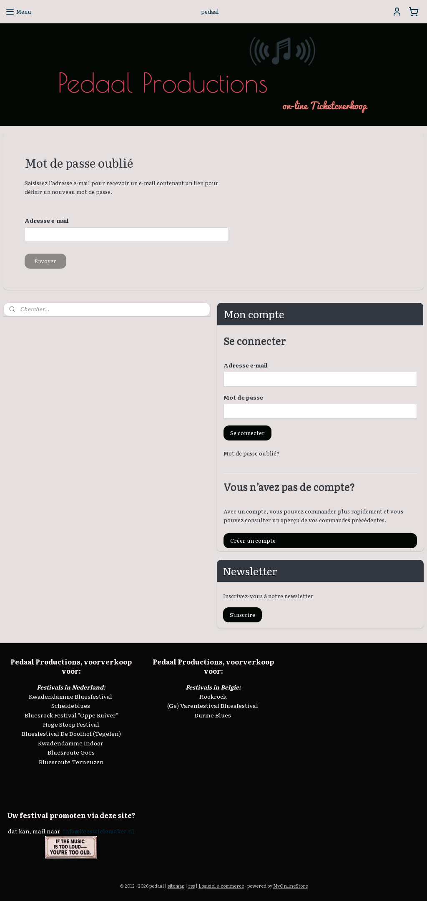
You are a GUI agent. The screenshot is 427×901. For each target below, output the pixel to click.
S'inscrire (242, 615)
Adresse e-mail (245, 365)
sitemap (176, 885)
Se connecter (247, 433)
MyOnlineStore (290, 885)
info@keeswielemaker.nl (98, 831)
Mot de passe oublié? (251, 453)
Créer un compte (253, 540)
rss (191, 885)
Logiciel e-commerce (221, 885)
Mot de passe (243, 397)
